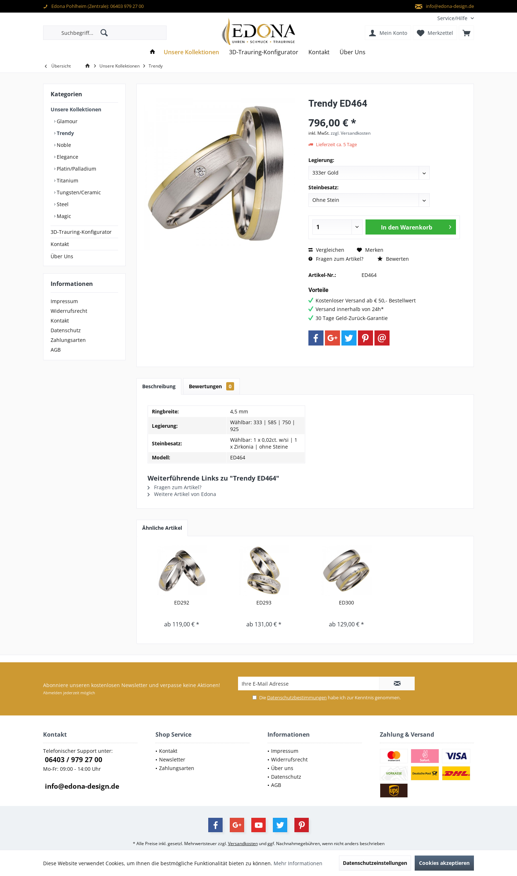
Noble (63, 145)
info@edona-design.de (81, 786)
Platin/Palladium (75, 168)
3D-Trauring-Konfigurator (81, 231)
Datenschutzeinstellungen (375, 862)
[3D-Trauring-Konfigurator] (263, 52)
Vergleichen (326, 249)
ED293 (263, 602)
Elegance (66, 156)
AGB (56, 349)
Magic (63, 216)
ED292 (181, 602)
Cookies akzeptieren (444, 862)
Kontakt (60, 244)
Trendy (64, 133)
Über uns (282, 768)
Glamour (66, 121)
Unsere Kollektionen (76, 109)
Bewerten (393, 258)
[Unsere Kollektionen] (191, 52)
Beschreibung (159, 386)
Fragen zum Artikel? (335, 258)
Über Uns (62, 256)
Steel (62, 204)
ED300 (346, 602)
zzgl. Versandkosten (351, 133)
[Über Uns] (353, 52)
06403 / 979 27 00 (72, 759)
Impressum (64, 301)
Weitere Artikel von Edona (182, 494)
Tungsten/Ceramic (78, 192)
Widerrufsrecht (69, 310)
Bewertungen (211, 386)
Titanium (66, 180)
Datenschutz (66, 330)
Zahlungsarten (68, 340)
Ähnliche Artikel (162, 527)
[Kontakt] (319, 52)
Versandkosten (243, 843)
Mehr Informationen (298, 863)
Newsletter (172, 759)
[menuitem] (453, 18)
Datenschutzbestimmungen (297, 697)
